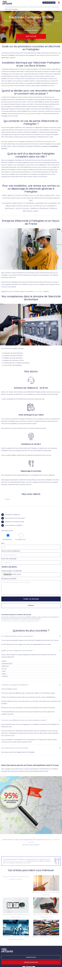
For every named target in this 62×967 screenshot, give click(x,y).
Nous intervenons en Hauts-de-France (14, 748)
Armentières (21, 146)
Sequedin (4, 148)
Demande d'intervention (31, 962)
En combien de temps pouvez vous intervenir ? (17, 636)
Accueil (7, 7)
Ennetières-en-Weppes (40, 146)
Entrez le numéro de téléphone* (10, 551)
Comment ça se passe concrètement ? (15, 685)
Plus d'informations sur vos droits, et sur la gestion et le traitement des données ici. (20, 621)
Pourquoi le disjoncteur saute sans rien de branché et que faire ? (16, 878)
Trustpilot (7, 499)
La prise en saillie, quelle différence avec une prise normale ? (16, 916)
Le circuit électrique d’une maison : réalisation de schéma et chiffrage (16, 938)
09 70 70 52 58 (50, 2)
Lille (49, 146)
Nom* (3, 543)
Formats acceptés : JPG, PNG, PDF (11, 571)
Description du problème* (9, 578)
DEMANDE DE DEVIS (31, 957)
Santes (26, 861)
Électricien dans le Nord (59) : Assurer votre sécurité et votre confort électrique (34, 7)
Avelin (11, 861)
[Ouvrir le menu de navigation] (59, 2)
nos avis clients (38, 291)
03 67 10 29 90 (31, 36)
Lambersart (21, 861)
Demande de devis (31, 30)
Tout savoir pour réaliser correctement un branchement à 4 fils (46, 916)
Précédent (31, 605)
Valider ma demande (31, 599)
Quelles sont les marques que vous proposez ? (17, 650)
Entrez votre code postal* (9, 558)
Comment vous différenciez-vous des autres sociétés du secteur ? (24, 720)
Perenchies (6, 861)
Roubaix (15, 861)
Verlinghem (29, 146)
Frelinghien (11, 55)
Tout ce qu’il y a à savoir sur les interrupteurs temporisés (46, 893)
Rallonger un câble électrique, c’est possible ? (46, 936)
